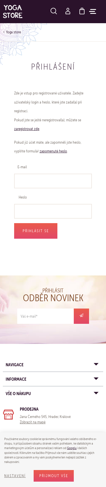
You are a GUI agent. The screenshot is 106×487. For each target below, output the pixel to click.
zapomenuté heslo (53, 151)
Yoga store (13, 32)
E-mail (22, 167)
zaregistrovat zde (26, 128)
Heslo (23, 197)
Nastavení (15, 475)
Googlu (72, 448)
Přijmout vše (53, 475)
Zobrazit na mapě (33, 422)
